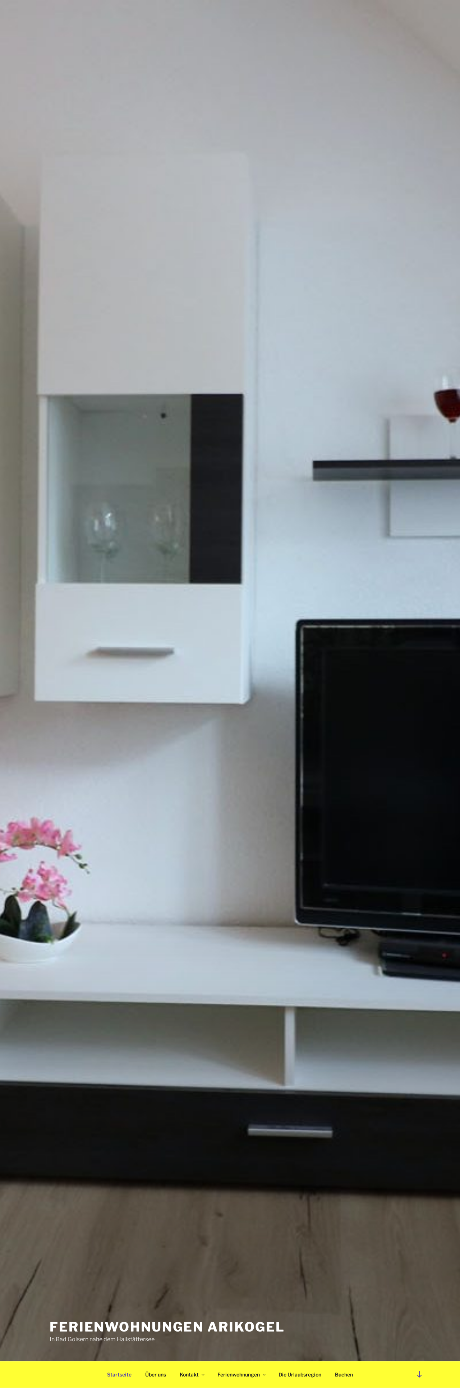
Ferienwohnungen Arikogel (167, 1327)
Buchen (344, 1374)
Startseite (119, 1374)
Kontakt (193, 1374)
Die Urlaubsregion (300, 1374)
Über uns (155, 1374)
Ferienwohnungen (242, 1374)
